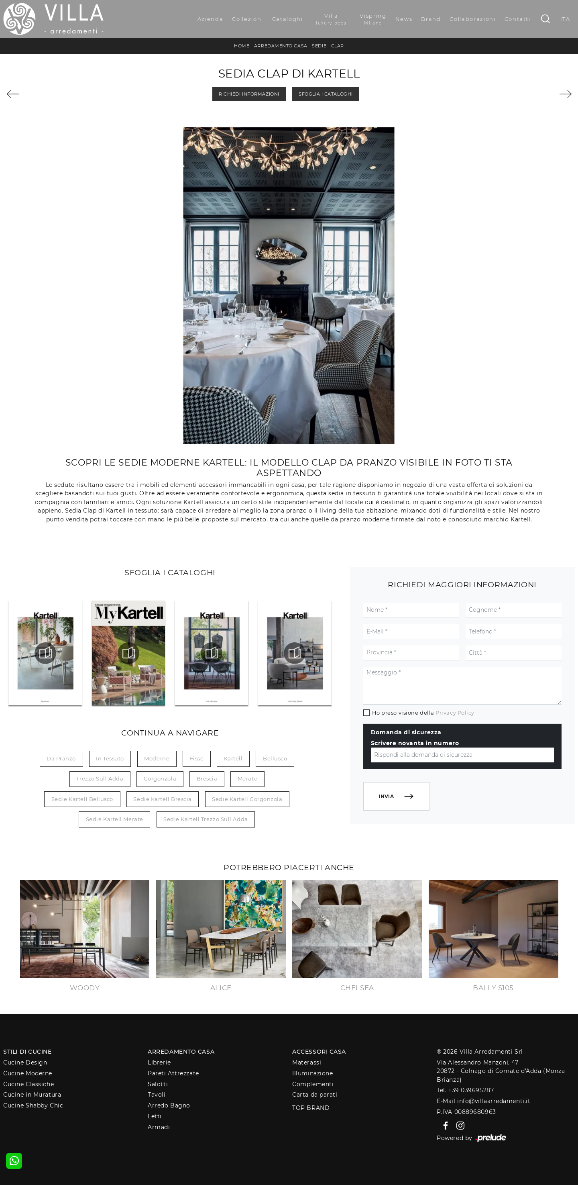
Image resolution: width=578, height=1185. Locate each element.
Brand (431, 19)
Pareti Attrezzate (173, 1073)
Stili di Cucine (27, 1051)
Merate (247, 778)
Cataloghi (287, 19)
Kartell (233, 758)
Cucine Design (25, 1062)
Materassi (306, 1062)
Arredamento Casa (280, 46)
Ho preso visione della (423, 712)
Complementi (313, 1084)
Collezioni (247, 19)
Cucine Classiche (28, 1084)
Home (241, 46)
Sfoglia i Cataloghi (325, 94)
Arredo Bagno (169, 1105)
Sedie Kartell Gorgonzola (247, 799)
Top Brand (311, 1107)
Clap (337, 46)
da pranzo (61, 758)
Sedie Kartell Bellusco (82, 799)
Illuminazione (312, 1073)
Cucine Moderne (27, 1073)
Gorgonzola (160, 778)
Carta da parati (314, 1094)
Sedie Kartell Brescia (162, 799)
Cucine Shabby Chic (33, 1105)
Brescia (207, 778)
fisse (197, 758)
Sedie (319, 46)
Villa (331, 19)
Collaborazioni (472, 19)
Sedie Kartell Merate (114, 819)
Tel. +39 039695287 (465, 1090)
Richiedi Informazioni (249, 94)
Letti (155, 1116)
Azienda (210, 19)
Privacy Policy (455, 712)
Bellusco (275, 758)
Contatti (518, 19)
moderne (156, 758)
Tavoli (156, 1094)
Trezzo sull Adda (99, 778)
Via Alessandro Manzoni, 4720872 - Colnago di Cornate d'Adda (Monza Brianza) (501, 1071)
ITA (565, 19)
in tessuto (110, 758)
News (404, 19)
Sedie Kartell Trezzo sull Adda (205, 819)
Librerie (159, 1062)
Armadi (159, 1127)
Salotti (158, 1084)
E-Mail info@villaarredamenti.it (483, 1101)
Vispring (373, 19)
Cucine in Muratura (32, 1094)
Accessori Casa (319, 1051)
